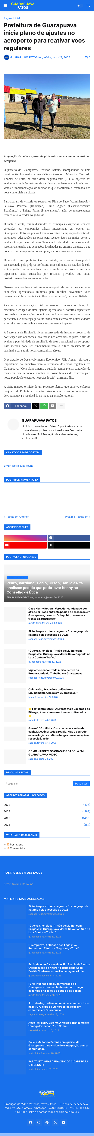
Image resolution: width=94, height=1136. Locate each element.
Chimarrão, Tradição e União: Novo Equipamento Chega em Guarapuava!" (53, 691)
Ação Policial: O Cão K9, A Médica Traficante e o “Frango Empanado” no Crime (58, 1024)
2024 (47, 811)
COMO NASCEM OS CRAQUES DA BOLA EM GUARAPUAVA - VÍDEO (56, 752)
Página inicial (12, 18)
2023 (47, 805)
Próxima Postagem (76, 516)
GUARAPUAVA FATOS (39, 420)
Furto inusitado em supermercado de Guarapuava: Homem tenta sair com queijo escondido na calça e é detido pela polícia (55, 987)
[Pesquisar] (38, 783)
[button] (5, 5)
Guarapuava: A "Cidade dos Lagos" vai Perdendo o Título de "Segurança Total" (53, 946)
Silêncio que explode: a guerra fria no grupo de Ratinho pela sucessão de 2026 (58, 633)
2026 (47, 825)
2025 (47, 818)
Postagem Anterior (17, 516)
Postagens (15, 844)
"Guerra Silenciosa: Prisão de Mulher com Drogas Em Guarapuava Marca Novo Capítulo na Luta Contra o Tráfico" (59, 654)
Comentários (16, 848)
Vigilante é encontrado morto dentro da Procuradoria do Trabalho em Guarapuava (55, 671)
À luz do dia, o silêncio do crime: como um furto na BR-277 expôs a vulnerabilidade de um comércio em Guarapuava (58, 1006)
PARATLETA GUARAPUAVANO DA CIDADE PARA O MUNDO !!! (58, 1063)
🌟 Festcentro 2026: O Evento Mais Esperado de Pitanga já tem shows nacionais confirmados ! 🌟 (59, 712)
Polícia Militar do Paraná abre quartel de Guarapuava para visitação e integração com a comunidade (58, 1045)
